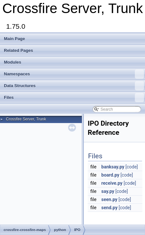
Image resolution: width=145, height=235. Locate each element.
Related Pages (18, 50)
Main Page (14, 38)
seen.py (109, 199)
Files (74, 97)
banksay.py (112, 166)
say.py (108, 191)
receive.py (112, 183)
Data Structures (74, 85)
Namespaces (74, 74)
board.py (110, 175)
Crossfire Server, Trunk (26, 119)
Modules (12, 62)
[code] (131, 166)
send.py (109, 207)
